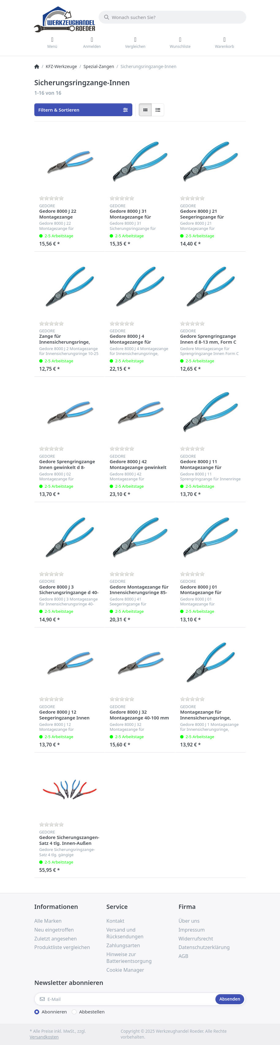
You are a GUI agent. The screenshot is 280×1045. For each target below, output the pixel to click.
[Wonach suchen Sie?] (172, 17)
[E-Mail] (124, 999)
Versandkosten (44, 1037)
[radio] (145, 109)
